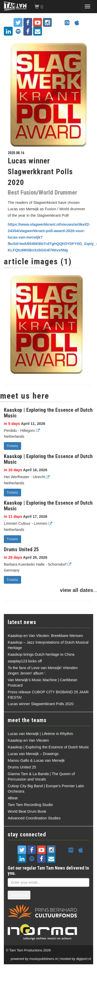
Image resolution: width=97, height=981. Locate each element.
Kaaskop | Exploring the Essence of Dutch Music (48, 413)
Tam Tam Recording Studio (30, 805)
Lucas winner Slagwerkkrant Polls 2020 (41, 704)
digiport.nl (83, 959)
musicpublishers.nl (43, 959)
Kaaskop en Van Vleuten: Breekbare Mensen (45, 636)
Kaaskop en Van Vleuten (28, 740)
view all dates (76, 590)
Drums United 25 (21, 549)
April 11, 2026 (24, 424)
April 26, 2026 (25, 557)
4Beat (12, 798)
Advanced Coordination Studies (34, 818)
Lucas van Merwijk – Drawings (33, 754)
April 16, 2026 (25, 470)
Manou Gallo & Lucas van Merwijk (36, 760)
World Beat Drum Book (27, 811)
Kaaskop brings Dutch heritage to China (41, 654)
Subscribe (19, 895)
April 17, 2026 (25, 516)
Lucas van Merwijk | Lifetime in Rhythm (40, 734)
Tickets (12, 446)
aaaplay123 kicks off (25, 661)
